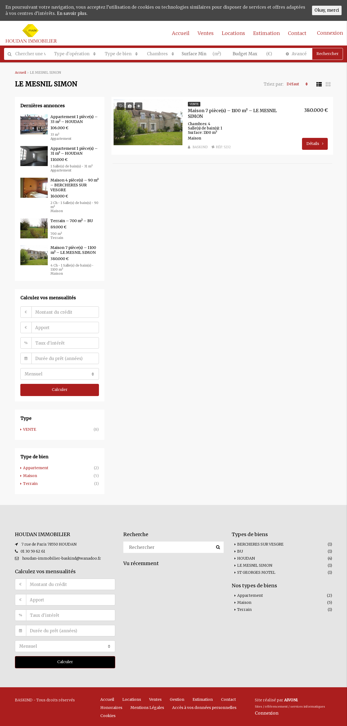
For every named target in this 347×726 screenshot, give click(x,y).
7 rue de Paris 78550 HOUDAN (48, 543)
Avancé (296, 53)
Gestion (177, 697)
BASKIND (200, 146)
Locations (233, 33)
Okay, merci (326, 10)
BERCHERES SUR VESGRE (260, 543)
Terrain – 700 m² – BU (71, 220)
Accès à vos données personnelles (204, 706)
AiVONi (290, 698)
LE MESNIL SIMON (254, 564)
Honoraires (111, 706)
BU (240, 550)
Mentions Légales (147, 706)
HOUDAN (246, 557)
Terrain (30, 482)
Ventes (206, 33)
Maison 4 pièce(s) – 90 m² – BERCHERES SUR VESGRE (74, 185)
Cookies (107, 714)
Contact (297, 33)
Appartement (35, 467)
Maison (30, 474)
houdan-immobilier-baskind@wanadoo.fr (61, 557)
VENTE (29, 428)
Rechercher (327, 53)
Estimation (266, 33)
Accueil (180, 33)
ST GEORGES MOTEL (256, 571)
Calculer (60, 389)
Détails (314, 143)
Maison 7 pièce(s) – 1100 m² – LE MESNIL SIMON (73, 250)
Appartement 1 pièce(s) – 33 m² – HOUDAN (74, 119)
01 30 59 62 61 (33, 550)
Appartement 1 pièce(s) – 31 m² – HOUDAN (74, 151)
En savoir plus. (95, 14)
